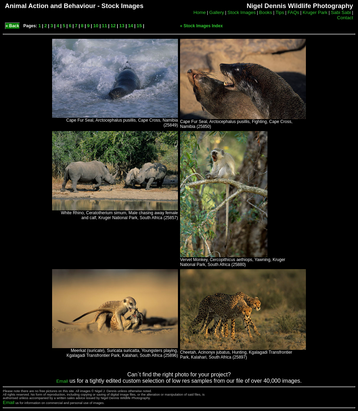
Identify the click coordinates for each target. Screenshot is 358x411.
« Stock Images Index (201, 25)
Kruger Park (315, 12)
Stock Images (242, 12)
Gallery (216, 12)
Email (62, 381)
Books (265, 12)
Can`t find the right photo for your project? (179, 374)
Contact (345, 17)
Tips (279, 12)
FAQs (293, 12)
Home (199, 12)
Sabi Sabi (341, 12)
